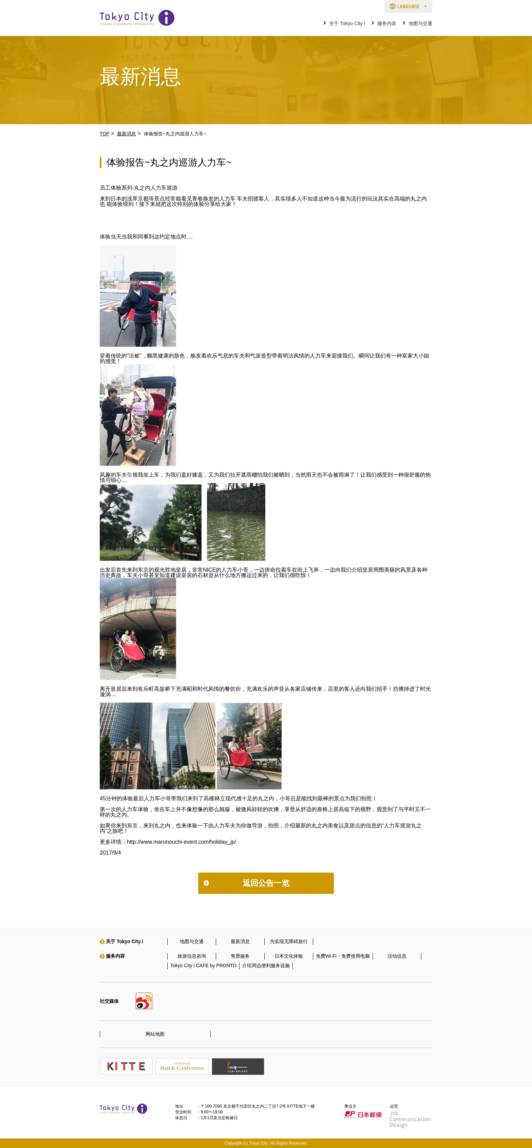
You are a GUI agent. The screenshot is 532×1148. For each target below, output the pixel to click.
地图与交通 (420, 23)
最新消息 (126, 133)
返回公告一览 (266, 883)
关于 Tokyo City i (347, 23)
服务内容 (386, 23)
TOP (105, 133)
